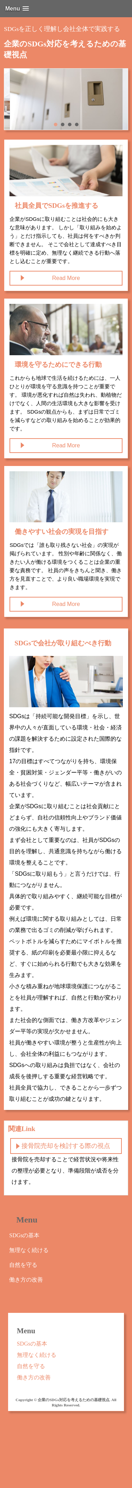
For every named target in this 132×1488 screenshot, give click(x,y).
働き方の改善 (26, 1280)
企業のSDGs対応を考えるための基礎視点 (65, 49)
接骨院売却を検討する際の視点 (65, 1145)
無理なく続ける (29, 1250)
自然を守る (23, 1265)
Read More (66, 278)
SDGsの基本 (24, 1235)
